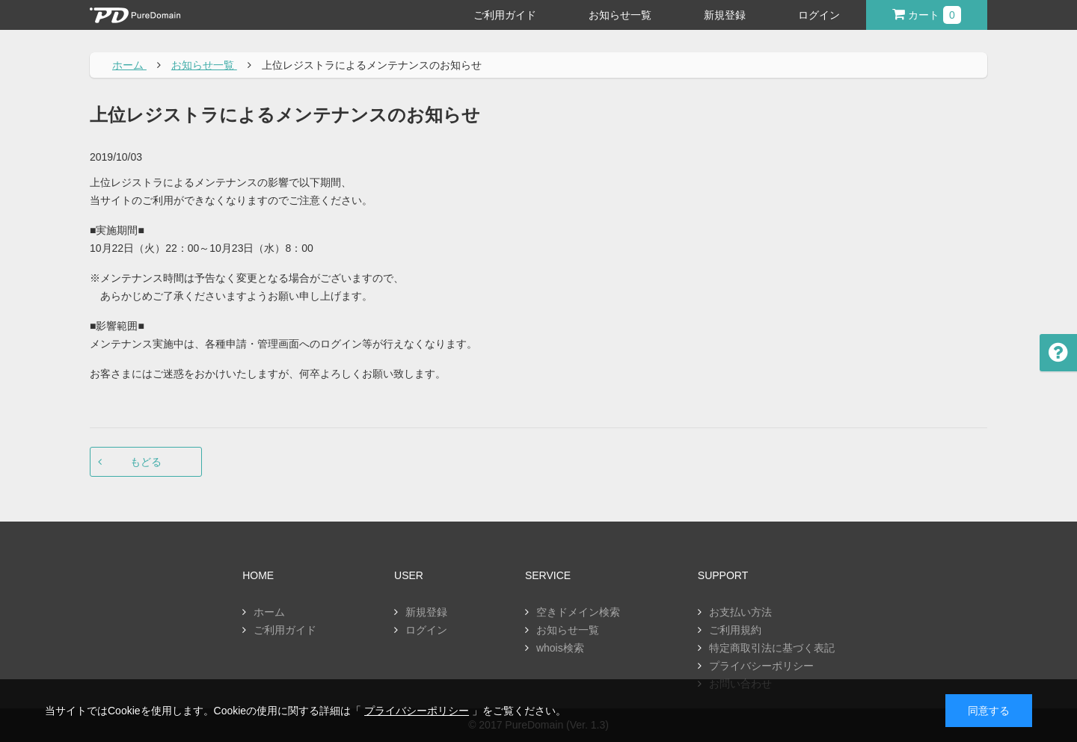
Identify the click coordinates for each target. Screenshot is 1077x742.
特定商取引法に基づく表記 (772, 648)
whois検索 (560, 648)
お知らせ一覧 (620, 15)
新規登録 (725, 15)
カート (926, 15)
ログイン (819, 15)
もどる (146, 462)
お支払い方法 (740, 612)
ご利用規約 (735, 630)
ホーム (269, 612)
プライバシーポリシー (761, 666)
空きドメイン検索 (578, 612)
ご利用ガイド (504, 15)
